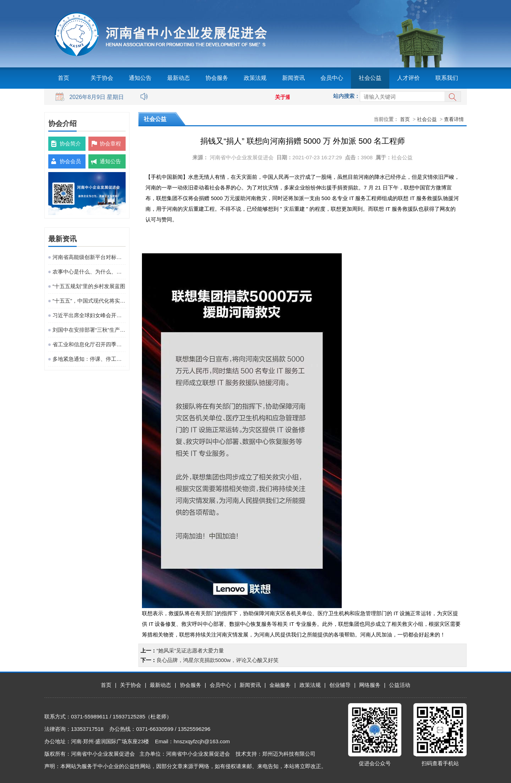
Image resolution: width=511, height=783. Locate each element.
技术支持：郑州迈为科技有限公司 (275, 754)
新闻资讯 (293, 78)
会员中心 (331, 78)
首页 (63, 78)
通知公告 (140, 78)
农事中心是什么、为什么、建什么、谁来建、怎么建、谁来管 (89, 272)
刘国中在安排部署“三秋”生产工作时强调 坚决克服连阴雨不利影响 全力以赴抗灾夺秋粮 (89, 330)
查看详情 (454, 119)
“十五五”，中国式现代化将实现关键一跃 (89, 301)
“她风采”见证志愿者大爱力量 (190, 650)
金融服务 (280, 685)
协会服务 (216, 78)
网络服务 (369, 685)
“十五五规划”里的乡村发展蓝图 (89, 286)
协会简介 (70, 143)
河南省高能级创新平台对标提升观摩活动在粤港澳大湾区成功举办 (89, 257)
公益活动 (399, 685)
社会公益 (370, 78)
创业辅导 (340, 685)
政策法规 (255, 78)
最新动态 (178, 78)
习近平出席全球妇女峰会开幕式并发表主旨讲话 (89, 315)
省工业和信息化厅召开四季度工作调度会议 (89, 344)
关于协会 (101, 78)
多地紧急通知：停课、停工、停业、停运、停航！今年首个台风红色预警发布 (89, 359)
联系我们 (446, 78)
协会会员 (70, 161)
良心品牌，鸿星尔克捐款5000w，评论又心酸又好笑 (217, 660)
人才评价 (408, 78)
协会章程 (110, 143)
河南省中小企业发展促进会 (242, 157)
